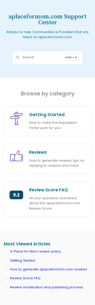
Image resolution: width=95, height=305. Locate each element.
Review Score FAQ (25, 278)
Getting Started (22, 260)
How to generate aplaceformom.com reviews (48, 269)
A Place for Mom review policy (35, 251)
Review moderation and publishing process (46, 287)
